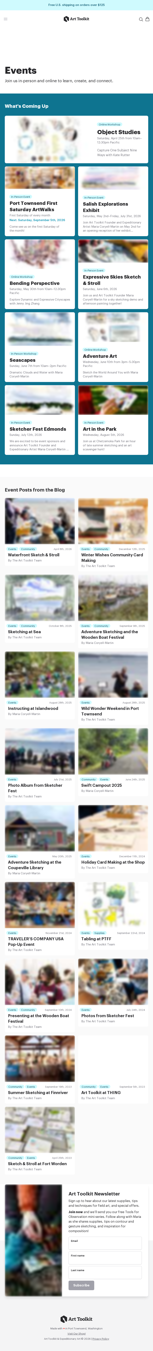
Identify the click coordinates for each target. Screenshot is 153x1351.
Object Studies (118, 132)
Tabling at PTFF (96, 939)
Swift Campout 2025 (101, 786)
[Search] (141, 19)
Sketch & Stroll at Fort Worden (37, 1164)
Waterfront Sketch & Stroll (33, 555)
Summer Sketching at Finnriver (38, 1093)
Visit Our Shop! (77, 1333)
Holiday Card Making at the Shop (113, 862)
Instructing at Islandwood (33, 709)
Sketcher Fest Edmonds (38, 429)
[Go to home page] (77, 19)
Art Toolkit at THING (101, 1093)
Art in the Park (100, 429)
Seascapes (22, 360)
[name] (105, 1260)
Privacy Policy (100, 1339)
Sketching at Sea (24, 632)
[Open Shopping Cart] (147, 19)
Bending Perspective (35, 283)
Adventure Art (100, 356)
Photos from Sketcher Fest (107, 1016)
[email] (105, 1246)
